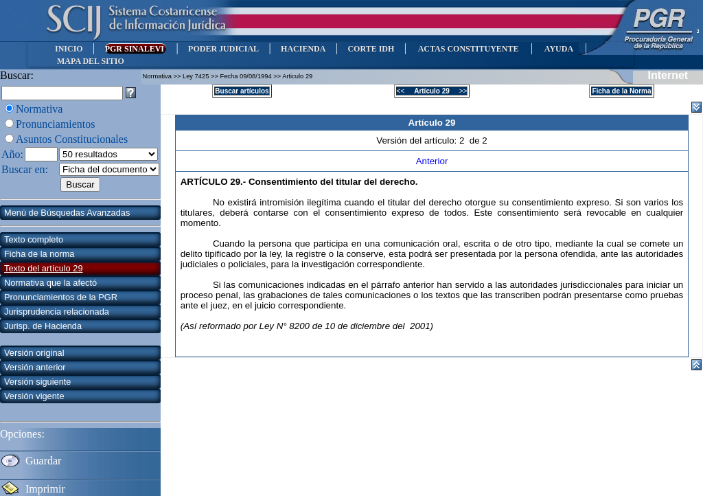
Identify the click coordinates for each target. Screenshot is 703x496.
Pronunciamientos (55, 124)
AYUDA (558, 49)
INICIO (69, 49)
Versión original (34, 353)
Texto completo (33, 239)
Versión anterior (35, 367)
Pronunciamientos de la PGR (60, 297)
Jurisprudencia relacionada (56, 311)
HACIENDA (303, 49)
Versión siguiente (37, 381)
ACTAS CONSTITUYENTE (468, 49)
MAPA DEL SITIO (90, 61)
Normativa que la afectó (50, 283)
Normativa (39, 109)
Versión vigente (34, 396)
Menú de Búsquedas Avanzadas (67, 212)
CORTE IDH (370, 49)
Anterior (432, 161)
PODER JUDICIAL (223, 49)
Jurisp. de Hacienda (43, 326)
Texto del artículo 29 (43, 268)
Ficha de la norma (39, 254)
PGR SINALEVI (135, 49)
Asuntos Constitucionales (72, 139)
